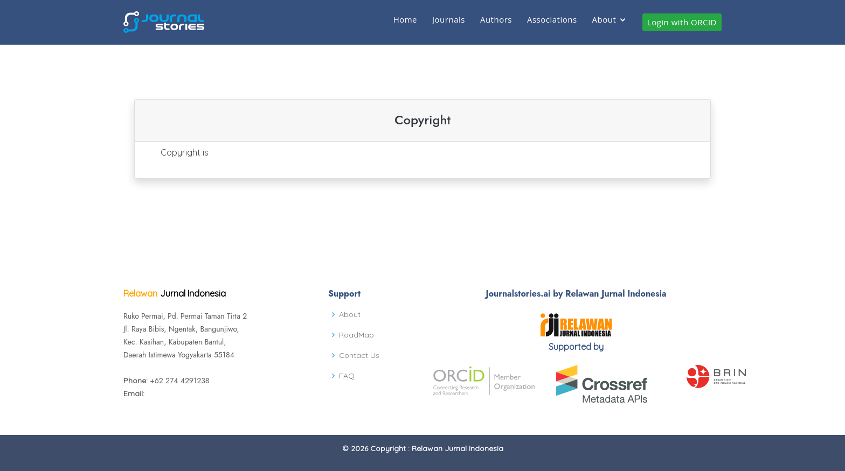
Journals (448, 19)
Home (405, 19)
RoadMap (356, 335)
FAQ (347, 375)
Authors (496, 19)
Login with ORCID (682, 22)
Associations (552, 19)
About (604, 19)
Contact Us (359, 355)
